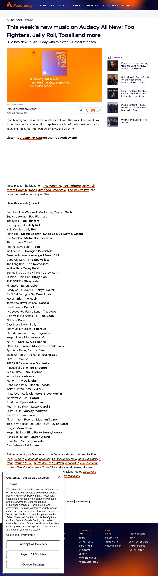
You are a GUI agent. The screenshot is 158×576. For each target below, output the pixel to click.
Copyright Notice (113, 545)
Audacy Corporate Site (90, 561)
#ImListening (85, 545)
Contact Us (84, 549)
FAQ (81, 533)
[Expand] (53, 5)
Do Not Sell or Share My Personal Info (138, 543)
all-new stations (75, 454)
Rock (70, 501)
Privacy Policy (112, 537)
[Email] (93, 111)
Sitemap (83, 553)
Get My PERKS (86, 541)
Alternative (82, 501)
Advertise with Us (87, 557)
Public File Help (136, 549)
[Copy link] (99, 111)
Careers (109, 533)
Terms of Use (111, 541)
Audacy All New (39, 194)
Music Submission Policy (137, 535)
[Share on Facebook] (81, 111)
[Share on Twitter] (87, 111)
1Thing (82, 537)
